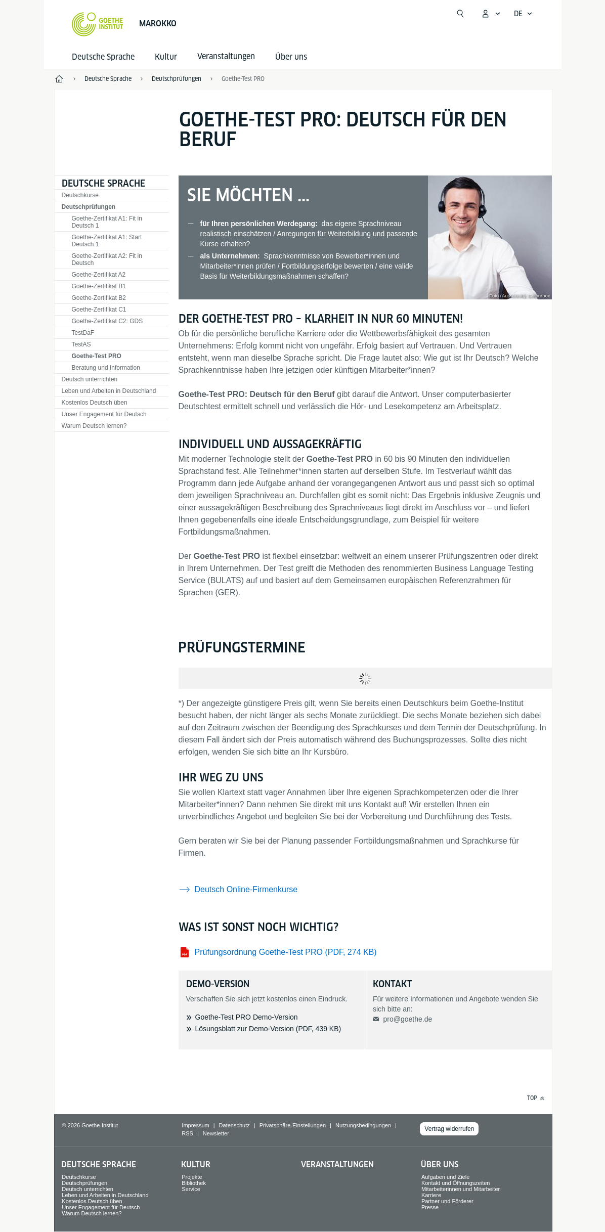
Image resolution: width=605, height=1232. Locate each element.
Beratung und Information (106, 367)
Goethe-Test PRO (243, 78)
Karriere (431, 1195)
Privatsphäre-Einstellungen (293, 1125)
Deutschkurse (80, 195)
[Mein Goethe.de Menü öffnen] (490, 13)
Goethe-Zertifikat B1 (99, 286)
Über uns (291, 57)
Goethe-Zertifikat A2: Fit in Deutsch (107, 259)
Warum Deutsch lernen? (94, 425)
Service (191, 1189)
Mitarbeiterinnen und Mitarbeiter (460, 1189)
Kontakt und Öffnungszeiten (455, 1183)
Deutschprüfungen (89, 206)
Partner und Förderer (447, 1201)
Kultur (166, 57)
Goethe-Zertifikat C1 (99, 309)
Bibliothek (194, 1183)
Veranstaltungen (337, 1164)
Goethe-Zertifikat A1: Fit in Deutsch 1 (107, 222)
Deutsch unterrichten (90, 379)
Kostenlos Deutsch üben (94, 402)
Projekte (192, 1177)
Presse (430, 1207)
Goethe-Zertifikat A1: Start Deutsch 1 (107, 241)
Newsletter (216, 1133)
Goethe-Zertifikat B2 (99, 297)
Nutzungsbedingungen (363, 1125)
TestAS (81, 344)
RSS (187, 1133)
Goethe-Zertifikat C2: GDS (107, 321)
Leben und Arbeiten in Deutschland (109, 390)
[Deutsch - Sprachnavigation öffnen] (523, 14)
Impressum (195, 1125)
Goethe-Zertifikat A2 (99, 274)
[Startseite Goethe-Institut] (97, 24)
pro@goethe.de (407, 1019)
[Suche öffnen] (460, 13)
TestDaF (83, 332)
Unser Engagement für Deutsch (104, 414)
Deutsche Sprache (103, 57)
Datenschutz (234, 1125)
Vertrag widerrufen (449, 1128)
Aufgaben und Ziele (445, 1177)
